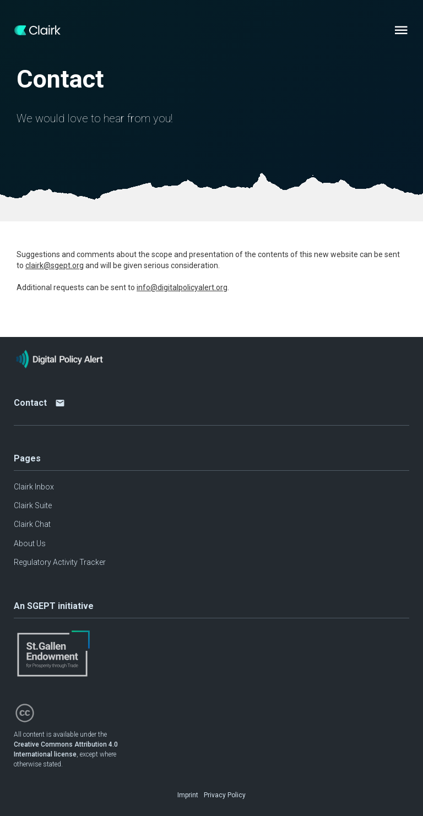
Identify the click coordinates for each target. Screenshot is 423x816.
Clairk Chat (32, 524)
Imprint (187, 795)
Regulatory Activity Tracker (60, 562)
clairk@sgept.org (54, 265)
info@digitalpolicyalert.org (182, 287)
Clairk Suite (33, 505)
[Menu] (401, 30)
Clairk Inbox (34, 486)
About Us (30, 543)
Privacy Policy (225, 795)
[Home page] (37, 30)
